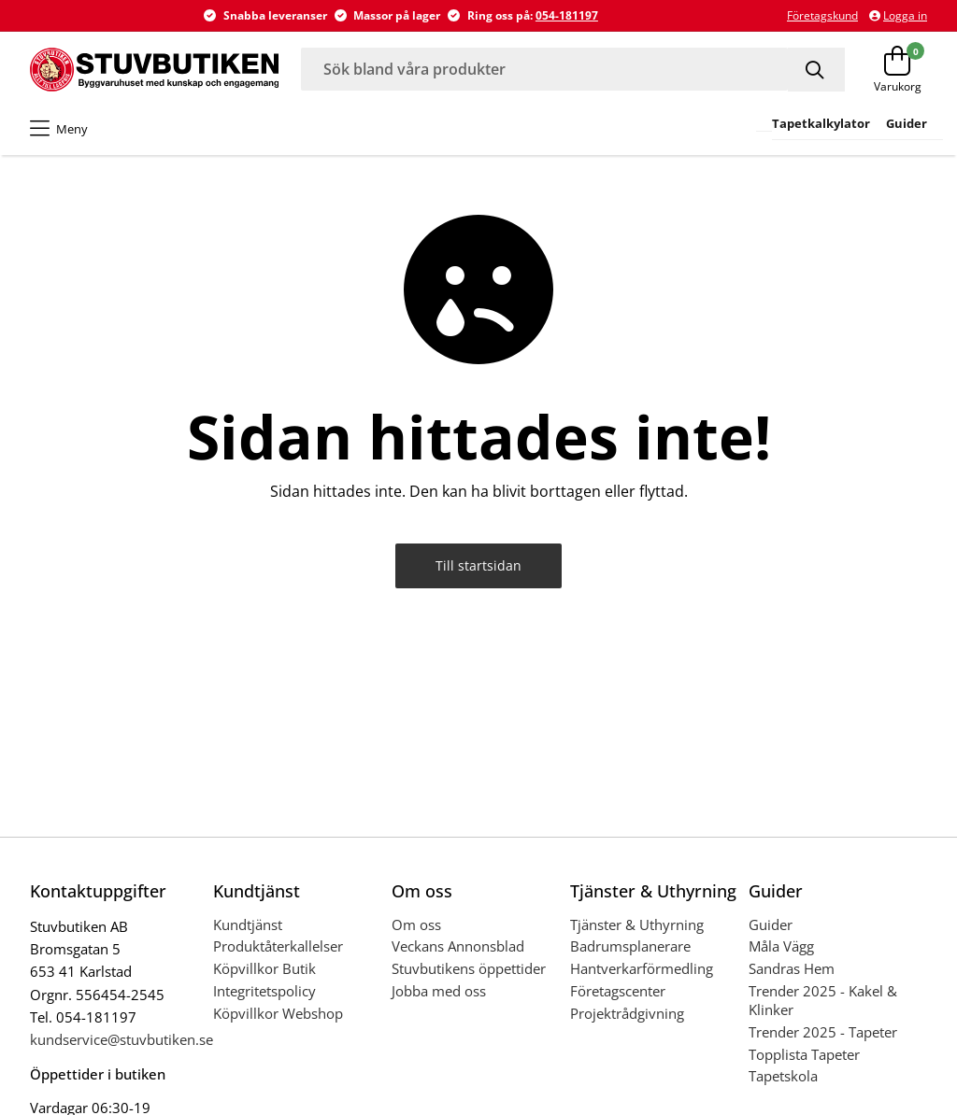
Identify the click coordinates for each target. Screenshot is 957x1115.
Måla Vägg (781, 946)
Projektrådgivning (627, 1013)
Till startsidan (478, 565)
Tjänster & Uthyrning (637, 924)
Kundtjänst (247, 924)
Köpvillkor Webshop (278, 1013)
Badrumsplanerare (630, 946)
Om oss (416, 924)
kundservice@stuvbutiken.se (121, 1039)
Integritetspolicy (264, 990)
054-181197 (567, 15)
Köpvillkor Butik (264, 968)
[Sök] (816, 70)
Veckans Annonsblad (458, 946)
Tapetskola (783, 1075)
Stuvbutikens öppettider (469, 968)
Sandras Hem (792, 968)
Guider (771, 924)
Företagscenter (617, 990)
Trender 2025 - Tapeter (823, 1032)
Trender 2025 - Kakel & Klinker (823, 1000)
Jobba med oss (439, 990)
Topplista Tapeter (804, 1054)
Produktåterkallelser (278, 946)
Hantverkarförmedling (641, 968)
